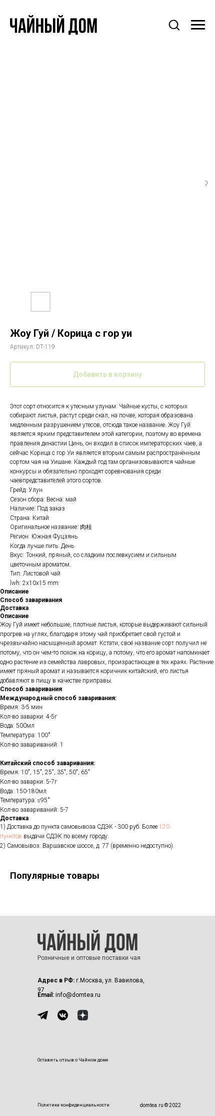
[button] (174, 25)
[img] (43, 1015)
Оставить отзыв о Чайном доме (73, 1059)
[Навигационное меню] (198, 25)
